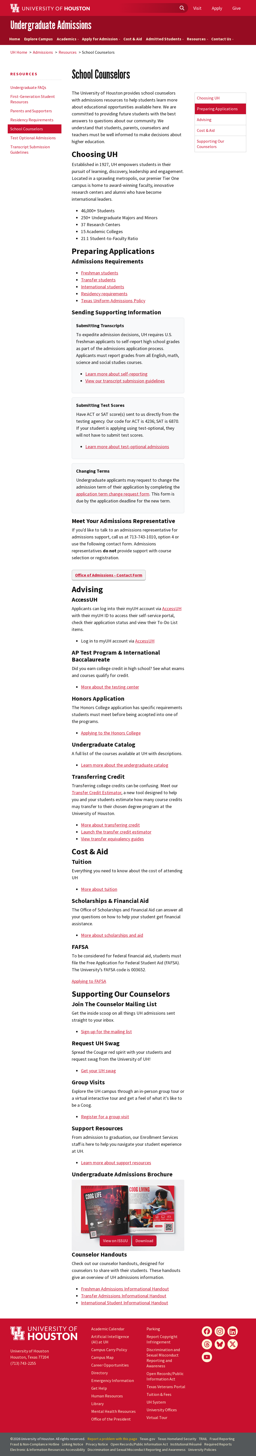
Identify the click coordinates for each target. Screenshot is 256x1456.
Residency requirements (104, 294)
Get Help (99, 1388)
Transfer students (98, 280)
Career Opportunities (110, 1365)
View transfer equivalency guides (112, 839)
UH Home (18, 52)
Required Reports (218, 1444)
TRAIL (203, 1438)
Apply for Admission (101, 38)
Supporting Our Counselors (210, 144)
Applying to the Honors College (111, 733)
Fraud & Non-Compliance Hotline (34, 1444)
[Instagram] (220, 1331)
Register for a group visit (105, 1117)
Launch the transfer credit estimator (116, 832)
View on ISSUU (115, 1240)
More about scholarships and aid (112, 935)
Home (14, 38)
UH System (156, 1402)
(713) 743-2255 (23, 1363)
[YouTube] (207, 1357)
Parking (153, 1328)
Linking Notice (72, 1444)
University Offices (162, 1409)
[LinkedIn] (232, 1331)
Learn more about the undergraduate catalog (124, 765)
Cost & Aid (132, 38)
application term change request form (112, 494)
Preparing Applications (217, 108)
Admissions (43, 52)
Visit (197, 8)
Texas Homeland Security (177, 1438)
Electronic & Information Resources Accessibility (47, 1449)
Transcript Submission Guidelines (30, 149)
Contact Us (222, 38)
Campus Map (102, 1357)
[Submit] (182, 8)
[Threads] (207, 1344)
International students (102, 287)
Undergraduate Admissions (51, 25)
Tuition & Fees (159, 1394)
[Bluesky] (220, 1344)
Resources (197, 38)
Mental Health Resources (113, 1411)
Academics (68, 38)
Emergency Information (112, 1380)
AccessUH (171, 608)
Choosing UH (208, 97)
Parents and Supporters (31, 110)
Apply (217, 8)
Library (97, 1403)
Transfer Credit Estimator (96, 792)
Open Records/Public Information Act (165, 1376)
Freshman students (99, 273)
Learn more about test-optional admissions (127, 447)
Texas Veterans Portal (166, 1386)
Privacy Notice (97, 1444)
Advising (204, 119)
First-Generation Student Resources (32, 99)
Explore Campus (38, 38)
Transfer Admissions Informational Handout (123, 1296)
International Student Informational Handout (124, 1303)
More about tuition (99, 889)
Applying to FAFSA (89, 981)
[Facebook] (207, 1331)
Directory (99, 1372)
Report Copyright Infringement (162, 1339)
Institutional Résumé (186, 1444)
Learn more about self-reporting (116, 374)
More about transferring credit (110, 825)
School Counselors (26, 128)
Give (236, 8)
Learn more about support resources (116, 1163)
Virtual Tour (157, 1417)
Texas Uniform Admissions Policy (113, 301)
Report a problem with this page (112, 1438)
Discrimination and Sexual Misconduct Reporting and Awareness (163, 1357)
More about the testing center (110, 687)
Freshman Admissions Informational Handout (125, 1289)
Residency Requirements (31, 119)
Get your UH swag (98, 1071)
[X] (232, 1344)
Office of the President (111, 1419)
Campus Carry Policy (109, 1349)
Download (144, 1240)
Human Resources (107, 1395)
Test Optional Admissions (33, 137)
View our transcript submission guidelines (125, 381)
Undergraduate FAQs (28, 87)
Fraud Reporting (222, 1438)
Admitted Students (165, 38)
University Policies (202, 1449)
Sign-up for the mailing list (106, 1031)
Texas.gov (147, 1438)
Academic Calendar (107, 1328)
